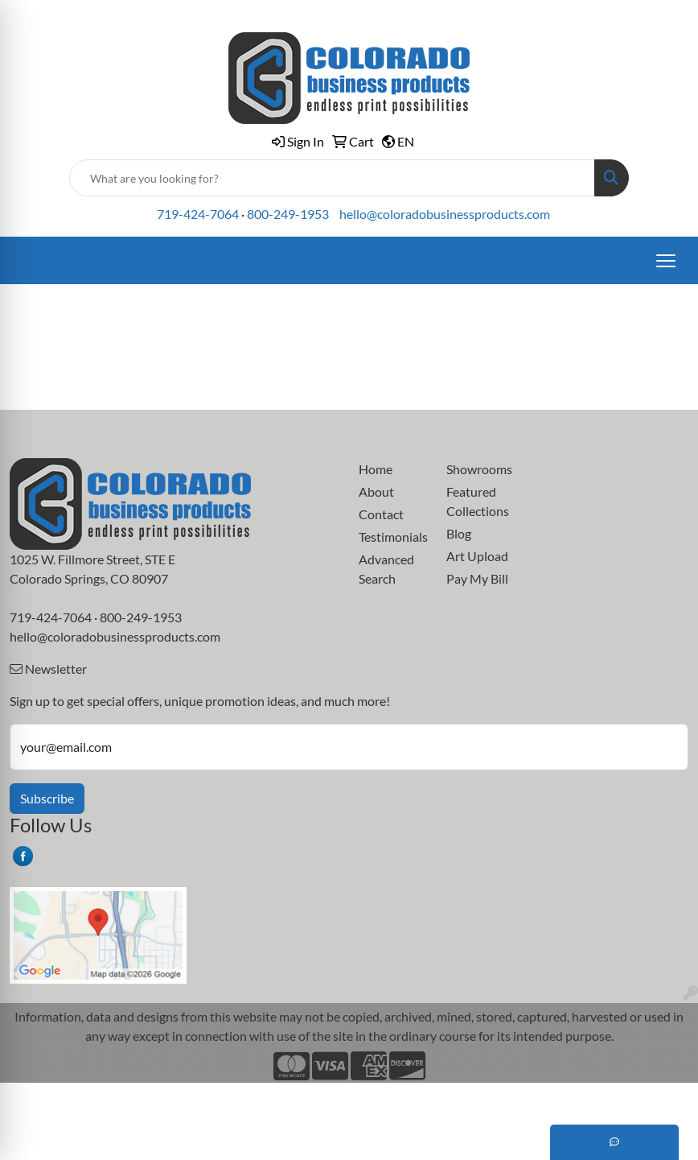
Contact (381, 514)
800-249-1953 (288, 213)
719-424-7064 (198, 213)
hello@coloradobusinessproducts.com (444, 213)
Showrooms (479, 469)
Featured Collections (477, 501)
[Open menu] (666, 261)
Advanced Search (386, 568)
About (376, 491)
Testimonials (393, 536)
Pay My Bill (477, 578)
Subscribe (47, 798)
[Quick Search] (332, 177)
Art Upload (477, 555)
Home (375, 469)
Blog (458, 533)
